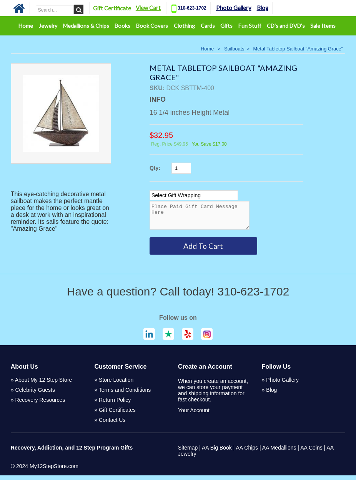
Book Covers (152, 25)
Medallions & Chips (86, 25)
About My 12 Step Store (43, 384)
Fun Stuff (249, 25)
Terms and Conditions (125, 394)
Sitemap (188, 452)
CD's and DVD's (286, 25)
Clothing (184, 25)
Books (122, 25)
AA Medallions (279, 452)
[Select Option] (194, 195)
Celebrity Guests (35, 394)
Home (25, 25)
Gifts (226, 25)
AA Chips (247, 452)
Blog (267, 8)
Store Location (116, 384)
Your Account (194, 415)
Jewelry (48, 25)
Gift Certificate (117, 8)
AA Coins (311, 452)
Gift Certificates (117, 414)
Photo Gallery (238, 8)
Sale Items (323, 25)
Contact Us (112, 424)
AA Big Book (217, 452)
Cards (208, 25)
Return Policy (115, 404)
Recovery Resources (40, 404)
